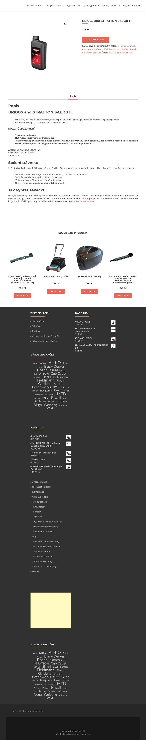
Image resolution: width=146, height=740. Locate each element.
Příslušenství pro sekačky (116, 49)
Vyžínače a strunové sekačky (46, 336)
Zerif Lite (61, 733)
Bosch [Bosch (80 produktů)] (42, 370)
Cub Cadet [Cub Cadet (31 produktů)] (58, 373)
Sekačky (36, 326)
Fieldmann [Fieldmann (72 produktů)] (46, 380)
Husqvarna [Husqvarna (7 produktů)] (46, 390)
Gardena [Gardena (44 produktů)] (44, 383)
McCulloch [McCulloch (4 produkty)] (50, 394)
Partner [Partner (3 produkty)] (37, 398)
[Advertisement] (51, 610)
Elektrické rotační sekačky (46, 541)
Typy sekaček (73, 5)
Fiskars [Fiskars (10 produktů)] (61, 380)
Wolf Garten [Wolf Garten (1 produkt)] (63, 405)
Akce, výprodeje (91, 5)
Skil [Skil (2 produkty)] (44, 402)
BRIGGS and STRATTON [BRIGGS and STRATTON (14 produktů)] (49, 372)
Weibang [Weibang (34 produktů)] (50, 405)
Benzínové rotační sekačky (46, 546)
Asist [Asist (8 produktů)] (65, 363)
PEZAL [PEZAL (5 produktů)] (45, 398)
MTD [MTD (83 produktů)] (61, 393)
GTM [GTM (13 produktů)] (56, 387)
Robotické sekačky (42, 556)
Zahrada (97, 52)
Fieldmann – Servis (42, 531)
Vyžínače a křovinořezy (44, 566)
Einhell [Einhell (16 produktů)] (46, 376)
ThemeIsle (85, 733)
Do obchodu (96, 39)
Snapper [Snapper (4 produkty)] (52, 401)
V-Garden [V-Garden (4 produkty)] (62, 401)
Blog (125, 5)
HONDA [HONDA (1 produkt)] (35, 391)
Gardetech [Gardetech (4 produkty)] (58, 384)
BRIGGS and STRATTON (121, 52)
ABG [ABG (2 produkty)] (35, 363)
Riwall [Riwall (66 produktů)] (56, 397)
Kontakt (136, 5)
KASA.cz (98, 49)
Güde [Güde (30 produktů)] (65, 387)
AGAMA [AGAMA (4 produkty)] (43, 363)
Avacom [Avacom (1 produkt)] (39, 367)
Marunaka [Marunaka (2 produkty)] (39, 395)
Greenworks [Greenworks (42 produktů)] (41, 387)
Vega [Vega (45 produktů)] (38, 404)
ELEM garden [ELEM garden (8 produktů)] (60, 376)
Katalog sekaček (110, 5)
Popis (73, 96)
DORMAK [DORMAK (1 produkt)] (37, 377)
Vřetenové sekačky (42, 561)
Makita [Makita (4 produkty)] (65, 390)
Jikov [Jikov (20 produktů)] (57, 390)
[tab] (73, 96)
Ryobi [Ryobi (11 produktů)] (38, 401)
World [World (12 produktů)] (50, 408)
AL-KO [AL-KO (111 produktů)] (55, 362)
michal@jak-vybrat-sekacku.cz (28, 711)
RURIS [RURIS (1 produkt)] (65, 398)
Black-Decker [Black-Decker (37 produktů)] (54, 366)
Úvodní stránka (34, 5)
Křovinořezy (38, 321)
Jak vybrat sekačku (54, 5)
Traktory (36, 331)
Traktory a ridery (41, 551)
